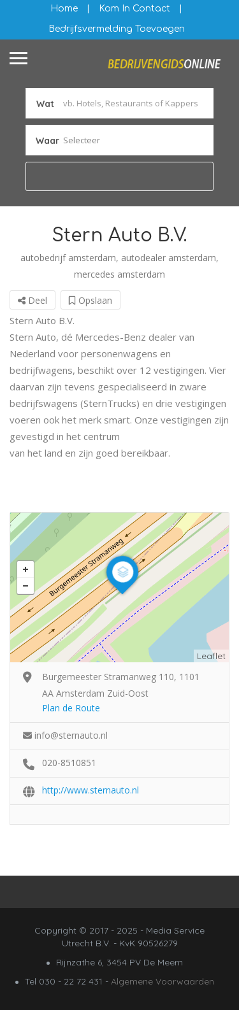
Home (64, 8)
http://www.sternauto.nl (90, 790)
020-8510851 (69, 763)
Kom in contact (134, 8)
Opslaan (90, 300)
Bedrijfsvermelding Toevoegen (116, 29)
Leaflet (211, 656)
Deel (32, 300)
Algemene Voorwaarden (162, 981)
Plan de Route (71, 708)
